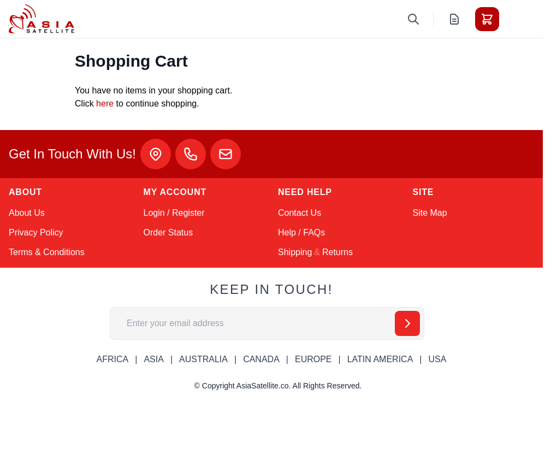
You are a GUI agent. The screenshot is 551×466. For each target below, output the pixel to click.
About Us (27, 212)
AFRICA (113, 359)
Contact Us (299, 212)
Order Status (168, 232)
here (105, 103)
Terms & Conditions (47, 252)
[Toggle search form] (413, 19)
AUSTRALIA (203, 359)
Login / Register (174, 212)
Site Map (430, 212)
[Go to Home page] (41, 18)
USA (437, 359)
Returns (337, 252)
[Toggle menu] (517, 19)
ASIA (153, 359)
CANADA (261, 359)
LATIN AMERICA (380, 359)
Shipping (295, 252)
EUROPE (313, 359)
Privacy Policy (36, 232)
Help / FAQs (301, 232)
